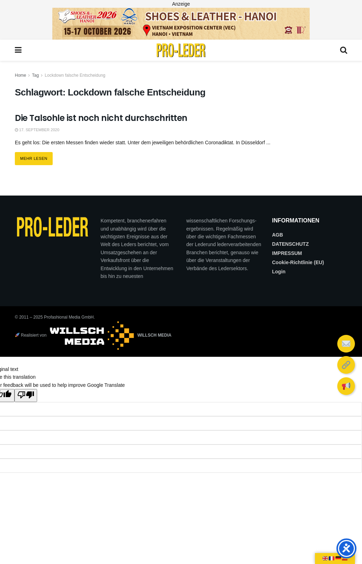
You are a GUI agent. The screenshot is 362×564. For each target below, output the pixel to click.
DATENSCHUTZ (290, 244)
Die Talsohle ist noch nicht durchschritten (101, 118)
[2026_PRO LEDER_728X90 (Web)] (181, 23)
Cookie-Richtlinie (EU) (298, 262)
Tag (35, 75)
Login (279, 271)
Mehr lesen (36, 156)
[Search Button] (343, 50)
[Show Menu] (18, 50)
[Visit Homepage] (181, 50)
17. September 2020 (37, 130)
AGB (277, 235)
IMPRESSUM (287, 253)
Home (20, 75)
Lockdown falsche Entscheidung (75, 75)
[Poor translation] (25, 395)
